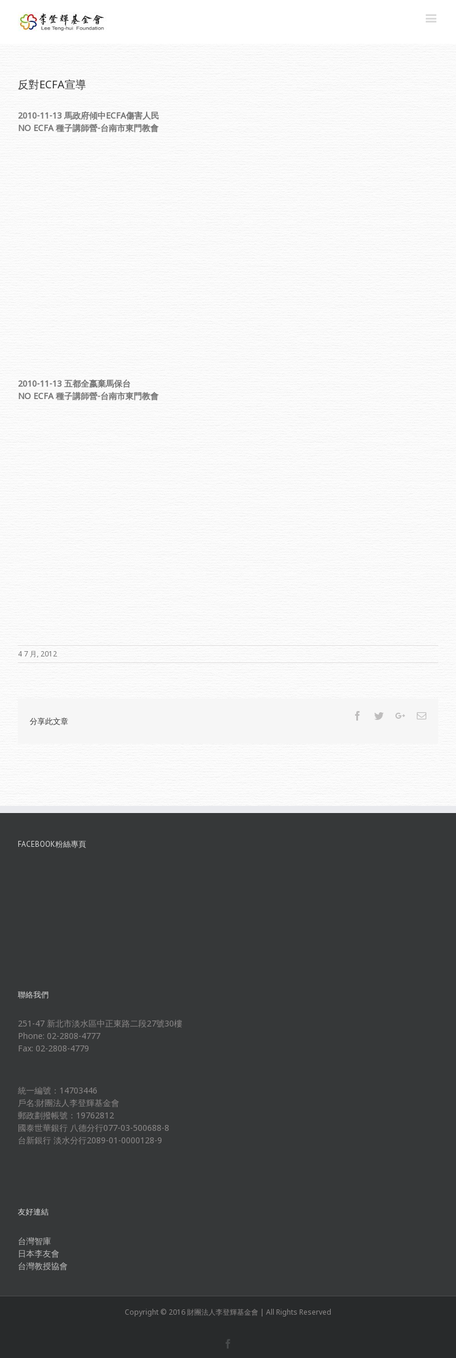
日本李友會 (38, 1253)
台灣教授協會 (43, 1265)
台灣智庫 (34, 1241)
